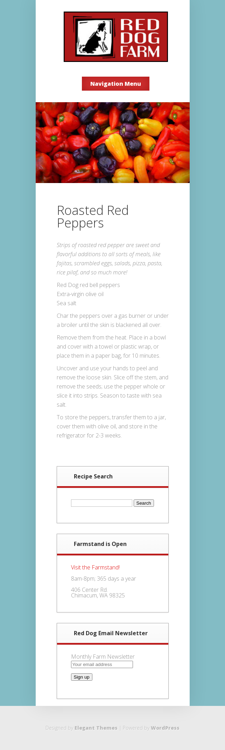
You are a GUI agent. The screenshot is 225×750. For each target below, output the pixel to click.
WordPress (165, 727)
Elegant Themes (96, 727)
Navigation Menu (115, 83)
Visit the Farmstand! (95, 567)
